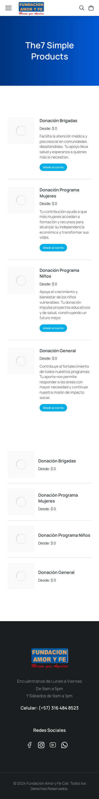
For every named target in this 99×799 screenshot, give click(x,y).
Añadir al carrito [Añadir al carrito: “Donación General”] (53, 408)
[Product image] (21, 131)
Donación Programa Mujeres (59, 193)
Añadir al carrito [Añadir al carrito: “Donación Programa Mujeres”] (53, 248)
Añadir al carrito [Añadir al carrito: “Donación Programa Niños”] (53, 328)
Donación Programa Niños (59, 273)
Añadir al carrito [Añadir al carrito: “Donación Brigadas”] (53, 167)
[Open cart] (91, 8)
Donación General (58, 351)
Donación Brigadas (58, 120)
